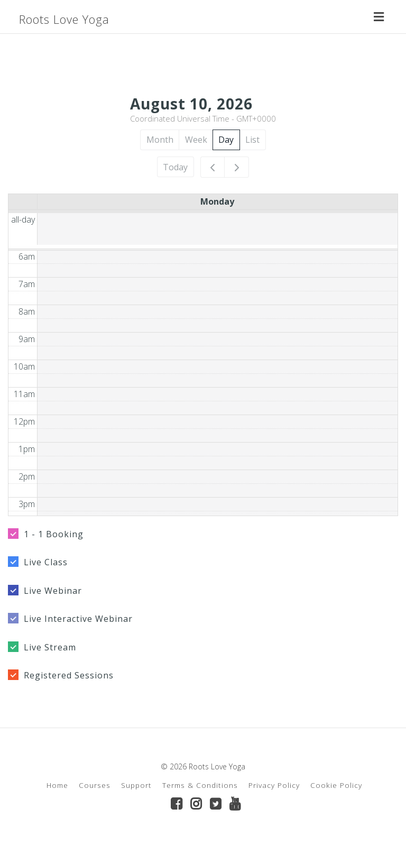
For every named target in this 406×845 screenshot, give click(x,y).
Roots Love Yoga (64, 19)
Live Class (46, 562)
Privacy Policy (274, 785)
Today (175, 167)
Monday (217, 201)
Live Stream (50, 647)
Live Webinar (53, 590)
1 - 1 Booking (54, 534)
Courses (94, 785)
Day (226, 139)
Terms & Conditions (200, 785)
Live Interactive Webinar (78, 618)
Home (57, 785)
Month (159, 139)
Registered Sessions (69, 675)
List (252, 139)
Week (196, 139)
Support (136, 785)
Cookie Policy (336, 785)
